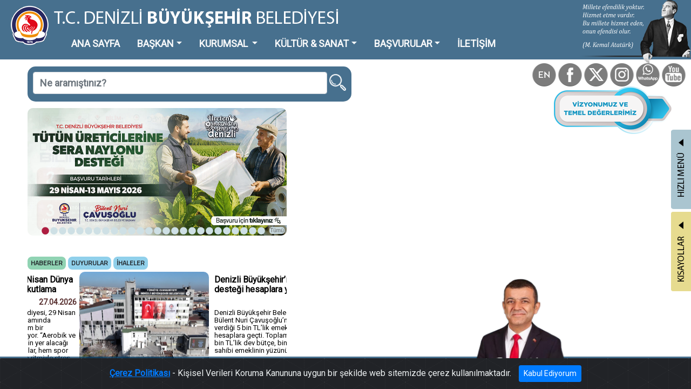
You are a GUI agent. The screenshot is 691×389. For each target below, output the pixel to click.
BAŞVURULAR (331, 34)
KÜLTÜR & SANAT (256, 34)
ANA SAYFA (78, 34)
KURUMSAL (184, 34)
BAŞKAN (127, 34)
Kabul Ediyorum (511, 375)
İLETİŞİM (391, 34)
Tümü (226, 187)
